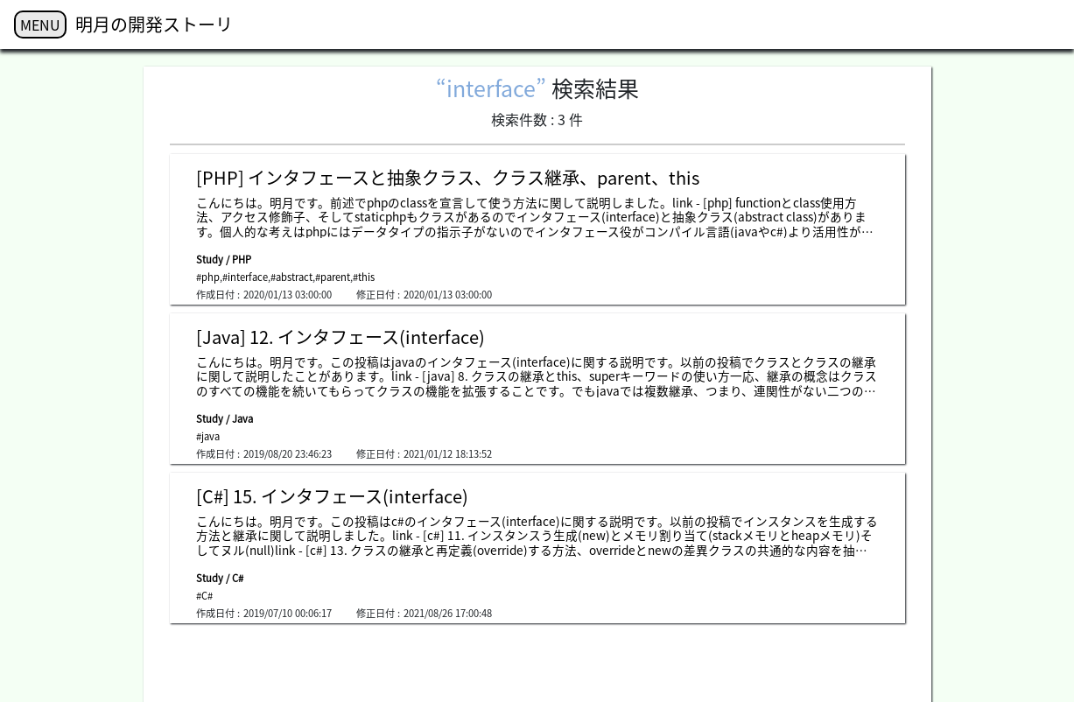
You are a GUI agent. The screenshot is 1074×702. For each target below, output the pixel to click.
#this (364, 277)
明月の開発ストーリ (154, 24)
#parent (332, 277)
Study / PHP (223, 259)
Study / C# (219, 578)
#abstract (291, 277)
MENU (40, 24)
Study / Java (224, 418)
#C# (204, 595)
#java (208, 436)
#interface (245, 277)
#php (208, 277)
